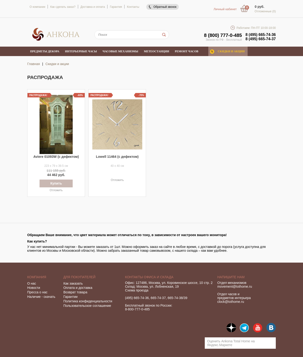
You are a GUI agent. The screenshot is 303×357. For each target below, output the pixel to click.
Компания (36, 277)
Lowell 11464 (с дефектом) (117, 157)
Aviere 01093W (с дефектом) (56, 157)
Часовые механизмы (120, 51)
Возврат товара (75, 292)
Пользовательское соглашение (87, 306)
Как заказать (73, 283)
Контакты (133, 7)
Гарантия (116, 7)
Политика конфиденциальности (87, 301)
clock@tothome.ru (230, 302)
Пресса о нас (37, 292)
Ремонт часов (186, 51)
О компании (37, 7)
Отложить (56, 190)
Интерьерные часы (81, 51)
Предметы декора (44, 51)
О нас (31, 283)
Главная (33, 64)
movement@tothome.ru (234, 286)
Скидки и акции (231, 51)
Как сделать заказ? (62, 7)
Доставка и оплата (92, 7)
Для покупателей (79, 277)
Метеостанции (156, 51)
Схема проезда (136, 290)
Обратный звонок (164, 7)
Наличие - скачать (41, 297)
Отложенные (265, 11)
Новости (33, 288)
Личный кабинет (225, 9)
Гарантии (70, 297)
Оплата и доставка (77, 288)
